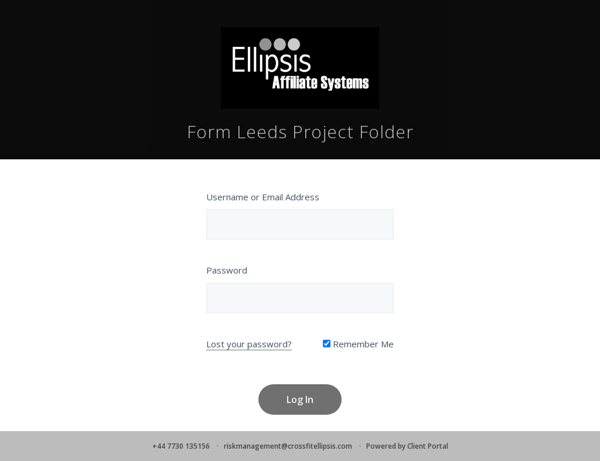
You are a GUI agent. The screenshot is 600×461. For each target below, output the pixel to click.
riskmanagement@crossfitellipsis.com (288, 446)
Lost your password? (249, 344)
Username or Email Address (262, 197)
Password (226, 270)
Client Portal (427, 446)
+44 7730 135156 (181, 446)
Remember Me (358, 344)
